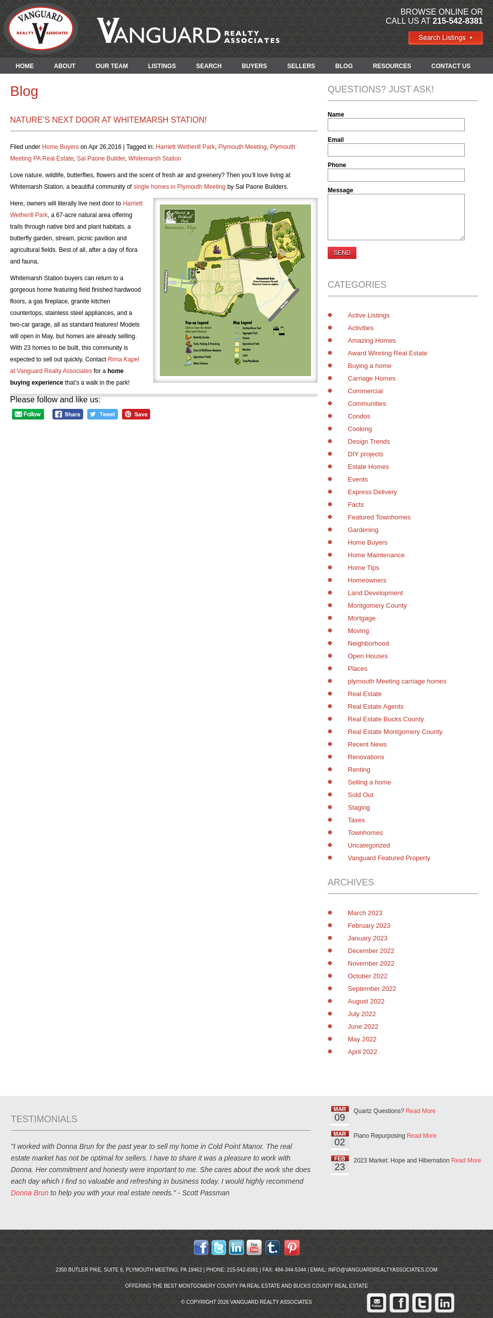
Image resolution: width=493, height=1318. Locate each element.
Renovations (366, 757)
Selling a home (369, 782)
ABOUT (65, 66)
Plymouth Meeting (242, 146)
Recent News (367, 744)
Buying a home (370, 366)
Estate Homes (368, 466)
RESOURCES (392, 66)
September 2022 (372, 988)
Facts (356, 504)
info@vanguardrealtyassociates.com (383, 1270)
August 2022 (366, 1001)
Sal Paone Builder (101, 158)
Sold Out (361, 795)
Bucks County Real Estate (330, 1286)
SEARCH (209, 66)
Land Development (375, 593)
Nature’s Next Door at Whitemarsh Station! (108, 120)
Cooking (360, 429)
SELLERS (301, 66)
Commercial (365, 391)
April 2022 (363, 1052)
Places (357, 668)
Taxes (356, 820)
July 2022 (362, 1014)
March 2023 (365, 913)
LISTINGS (162, 66)
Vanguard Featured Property (389, 858)
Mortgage (362, 618)
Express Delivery (372, 492)
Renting (359, 769)
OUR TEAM (112, 66)
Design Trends (369, 441)
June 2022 (363, 1026)
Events (358, 479)
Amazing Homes (372, 340)
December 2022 (371, 951)
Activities (361, 328)
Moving (358, 631)
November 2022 (371, 963)
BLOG (344, 66)
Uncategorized (369, 845)
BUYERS (254, 66)
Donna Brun (30, 1193)
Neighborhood (368, 643)
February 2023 (369, 925)
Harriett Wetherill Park (185, 146)
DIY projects (366, 454)
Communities (367, 403)
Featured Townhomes (379, 517)
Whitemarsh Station (155, 158)
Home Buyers (60, 146)
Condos (359, 416)
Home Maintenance (376, 555)
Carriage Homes (372, 378)
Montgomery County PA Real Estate (229, 1286)
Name (336, 114)
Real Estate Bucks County (386, 719)
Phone (337, 165)
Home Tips (363, 567)
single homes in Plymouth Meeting (180, 186)
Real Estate (365, 694)
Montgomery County (377, 605)
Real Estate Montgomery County (395, 731)
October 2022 (368, 976)
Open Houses (368, 656)
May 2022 (362, 1039)
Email (336, 139)
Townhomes (365, 832)
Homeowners (367, 580)
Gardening (363, 530)
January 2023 (368, 938)
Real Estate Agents (376, 706)
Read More (421, 1111)
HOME (25, 66)
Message (340, 190)
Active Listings (369, 315)
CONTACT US (451, 66)
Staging (359, 807)
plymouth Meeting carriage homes (397, 681)
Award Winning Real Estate (387, 353)
